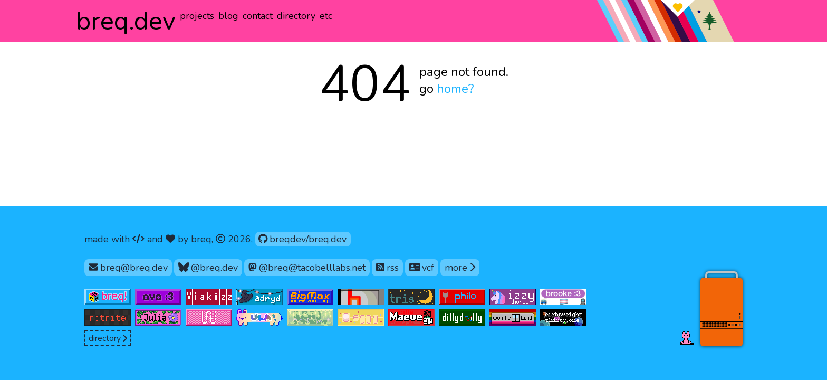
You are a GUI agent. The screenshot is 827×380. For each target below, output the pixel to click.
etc (326, 16)
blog (228, 16)
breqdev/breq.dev (302, 238)
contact (258, 16)
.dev (126, 21)
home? (455, 88)
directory (296, 16)
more (462, 267)
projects (197, 16)
